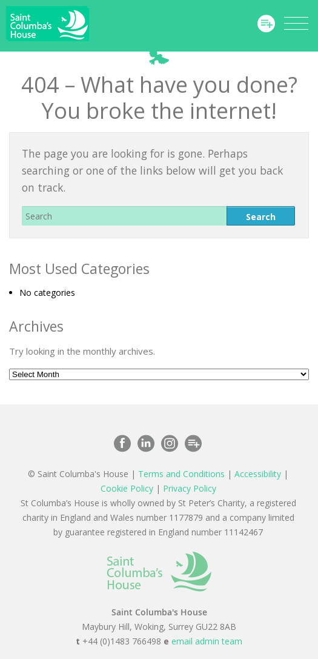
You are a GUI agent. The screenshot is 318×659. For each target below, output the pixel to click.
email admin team (206, 641)
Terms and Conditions (181, 474)
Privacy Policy (189, 488)
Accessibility (257, 474)
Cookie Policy (127, 488)
